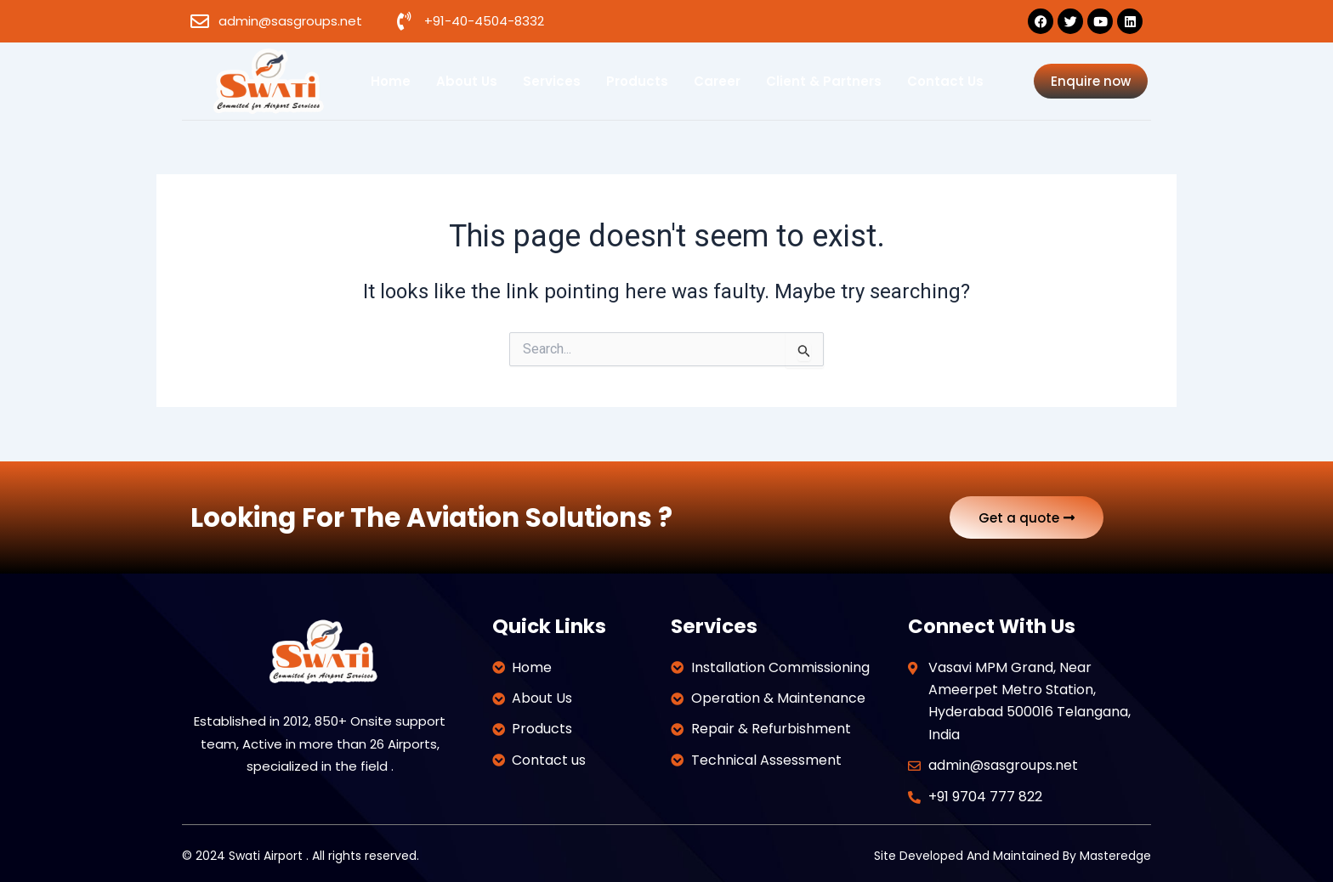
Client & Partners (824, 81)
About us (466, 81)
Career (717, 81)
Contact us (945, 81)
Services (552, 81)
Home (391, 81)
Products (637, 81)
